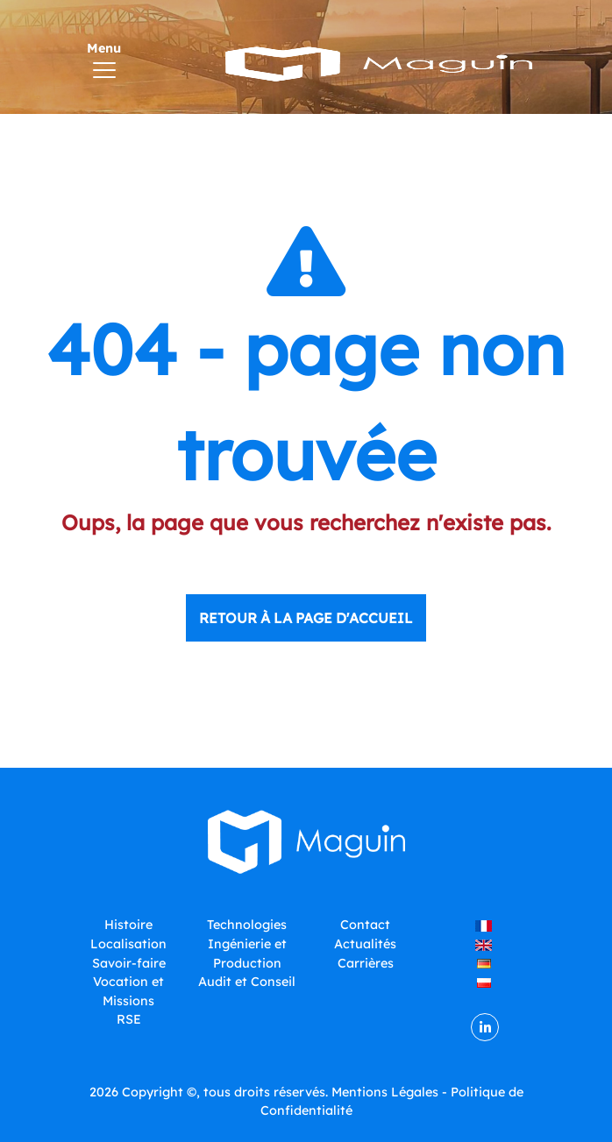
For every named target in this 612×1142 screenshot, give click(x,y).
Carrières (366, 963)
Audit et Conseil (246, 981)
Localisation (128, 944)
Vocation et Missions (128, 991)
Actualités (365, 944)
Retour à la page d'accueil (306, 618)
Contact (365, 925)
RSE (129, 1019)
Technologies (247, 925)
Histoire (128, 925)
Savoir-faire (129, 963)
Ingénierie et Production (247, 953)
